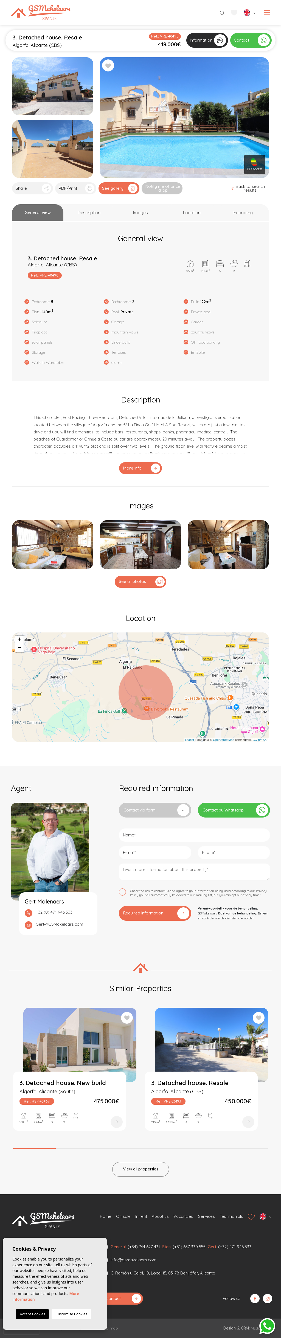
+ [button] (19, 640)
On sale (123, 1216)
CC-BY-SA (259, 739)
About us (160, 1216)
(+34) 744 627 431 (144, 1246)
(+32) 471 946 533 (234, 1246)
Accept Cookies (32, 1313)
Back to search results (248, 188)
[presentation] (21, 1330)
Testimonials (231, 1216)
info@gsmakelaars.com (133, 1259)
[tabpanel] (74, 1074)
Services (206, 1216)
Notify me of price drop (162, 188)
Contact (123, 1298)
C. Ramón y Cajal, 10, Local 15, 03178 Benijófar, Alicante (163, 1273)
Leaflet (189, 739)
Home (105, 1216)
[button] (32, 188)
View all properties (140, 1169)
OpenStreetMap (223, 739)
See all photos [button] (142, 581)
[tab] (37, 212)
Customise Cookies (71, 1313)
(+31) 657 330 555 (189, 1246)
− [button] (19, 648)
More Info (141, 468)
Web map (109, 1328)
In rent (141, 1216)
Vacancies (183, 1216)
